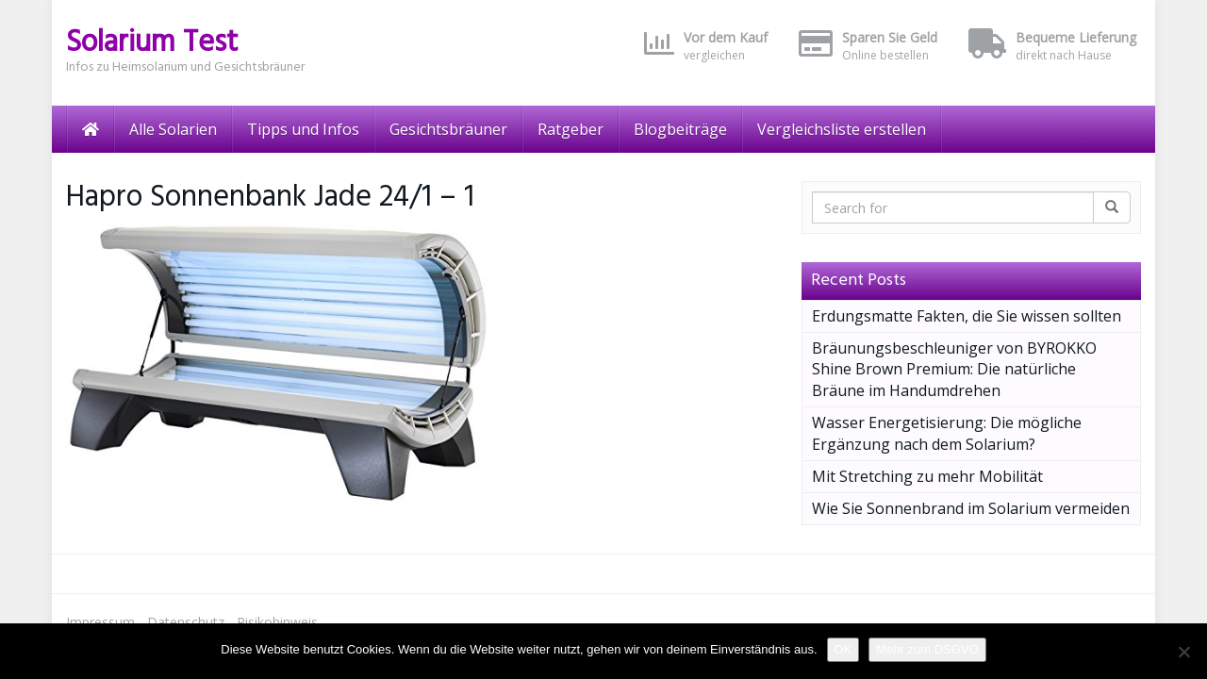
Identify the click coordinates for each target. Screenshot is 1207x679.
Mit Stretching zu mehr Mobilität (927, 476)
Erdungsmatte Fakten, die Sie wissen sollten (966, 316)
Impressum (100, 622)
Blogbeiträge (680, 129)
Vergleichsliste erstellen (841, 129)
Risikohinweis (277, 622)
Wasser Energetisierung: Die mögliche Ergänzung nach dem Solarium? (947, 433)
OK (843, 649)
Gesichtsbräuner (448, 129)
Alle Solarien (173, 129)
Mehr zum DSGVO (927, 649)
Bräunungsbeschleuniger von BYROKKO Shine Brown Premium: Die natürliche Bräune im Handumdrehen (954, 370)
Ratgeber (570, 129)
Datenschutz (185, 622)
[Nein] (1183, 651)
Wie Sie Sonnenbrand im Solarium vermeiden (971, 508)
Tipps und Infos (303, 129)
